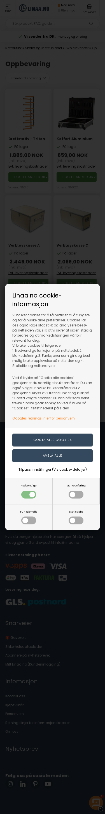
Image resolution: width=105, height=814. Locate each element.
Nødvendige (29, 491)
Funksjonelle (29, 517)
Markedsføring (76, 491)
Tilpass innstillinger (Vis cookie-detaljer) (52, 469)
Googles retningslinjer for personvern (43, 418)
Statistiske (76, 517)
